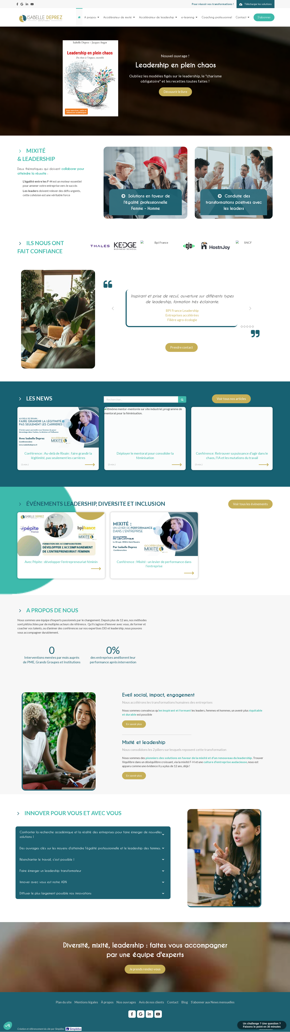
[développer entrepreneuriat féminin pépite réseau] (61, 534)
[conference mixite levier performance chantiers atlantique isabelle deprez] (154, 534)
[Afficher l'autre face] (145, 183)
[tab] (93, 834)
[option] (182, 308)
